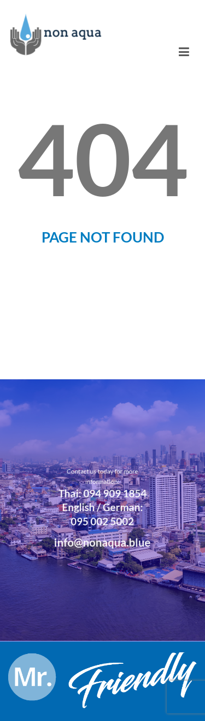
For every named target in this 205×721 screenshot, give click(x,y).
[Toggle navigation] (184, 52)
